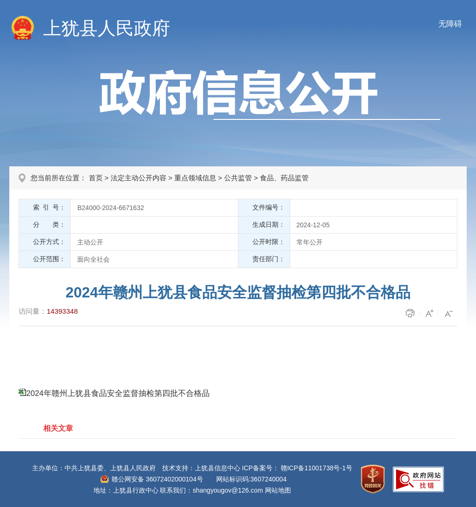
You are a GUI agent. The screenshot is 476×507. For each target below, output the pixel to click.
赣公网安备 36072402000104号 (157, 479)
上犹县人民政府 (106, 28)
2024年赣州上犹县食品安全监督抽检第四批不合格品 (117, 393)
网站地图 (278, 490)
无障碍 (450, 24)
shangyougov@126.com (228, 490)
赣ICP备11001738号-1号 (316, 468)
